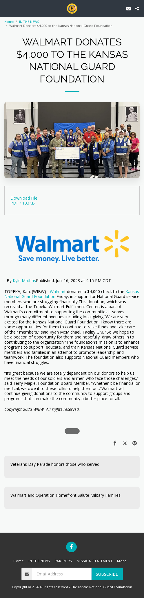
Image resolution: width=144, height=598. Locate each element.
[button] (6, 8)
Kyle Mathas (24, 280)
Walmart (58, 291)
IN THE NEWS (29, 21)
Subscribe (107, 574)
